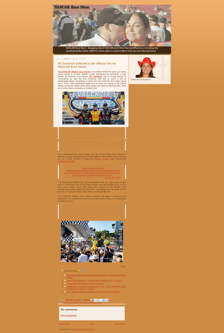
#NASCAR (78, 170)
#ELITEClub (114, 173)
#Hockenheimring (91, 173)
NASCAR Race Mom (71, 303)
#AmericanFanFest (73, 173)
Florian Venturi (102, 159)
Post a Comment (69, 315)
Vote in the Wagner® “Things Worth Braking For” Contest (94, 280)
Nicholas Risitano (66, 161)
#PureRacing (78, 175)
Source (123, 266)
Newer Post (64, 324)
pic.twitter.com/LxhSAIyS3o (98, 175)
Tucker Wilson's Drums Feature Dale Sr (85, 283)
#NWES (69, 170)
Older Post (119, 324)
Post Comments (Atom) (83, 329)
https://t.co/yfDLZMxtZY (93, 168)
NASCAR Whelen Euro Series (91, 303)
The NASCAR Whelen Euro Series (74, 72)
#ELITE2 (104, 173)
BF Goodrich (95, 76)
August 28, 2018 (112, 177)
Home (92, 324)
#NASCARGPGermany (109, 170)
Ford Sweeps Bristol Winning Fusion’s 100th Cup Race (93, 292)
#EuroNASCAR (91, 170)
